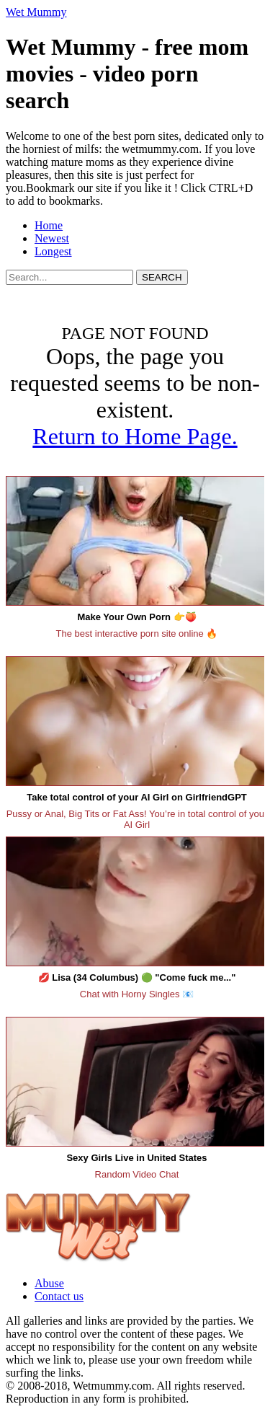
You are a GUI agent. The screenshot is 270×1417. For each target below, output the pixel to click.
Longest (53, 251)
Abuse (49, 1283)
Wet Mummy (36, 12)
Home (49, 225)
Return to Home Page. (134, 436)
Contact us (59, 1296)
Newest (52, 238)
